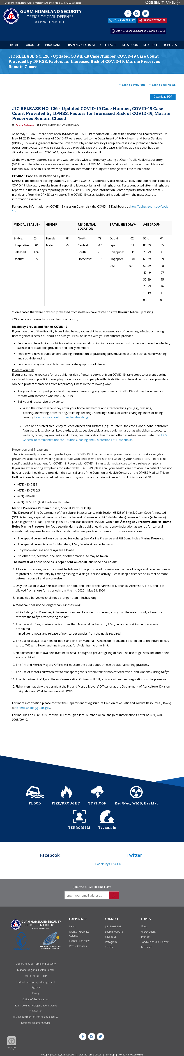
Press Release (25, 123)
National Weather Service (35, 1021)
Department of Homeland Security (36, 962)
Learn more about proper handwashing (61, 415)
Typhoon (146, 935)
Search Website (114, 929)
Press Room (130, 43)
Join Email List (113, 924)
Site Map (110, 1053)
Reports (170, 43)
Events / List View (79, 939)
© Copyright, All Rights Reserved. (57, 1053)
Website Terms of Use (90, 1053)
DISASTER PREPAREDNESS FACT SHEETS (138, 29)
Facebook (110, 935)
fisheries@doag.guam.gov (32, 706)
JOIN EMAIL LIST (122, 19)
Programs (53, 43)
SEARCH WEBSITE (152, 19)
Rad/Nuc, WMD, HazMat (155, 940)
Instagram (111, 940)
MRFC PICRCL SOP (36, 974)
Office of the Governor (35, 997)
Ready (35, 991)
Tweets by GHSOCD (108, 862)
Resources (151, 43)
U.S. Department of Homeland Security (35, 1015)
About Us (33, 43)
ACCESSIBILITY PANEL (162, 3)
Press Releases (78, 944)
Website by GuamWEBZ (131, 1053)
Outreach (108, 43)
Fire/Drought (148, 929)
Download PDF (162, 95)
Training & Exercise (80, 43)
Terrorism (146, 945)
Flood (144, 924)
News (72, 924)
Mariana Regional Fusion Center (35, 968)
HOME (14, 43)
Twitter (109, 945)
